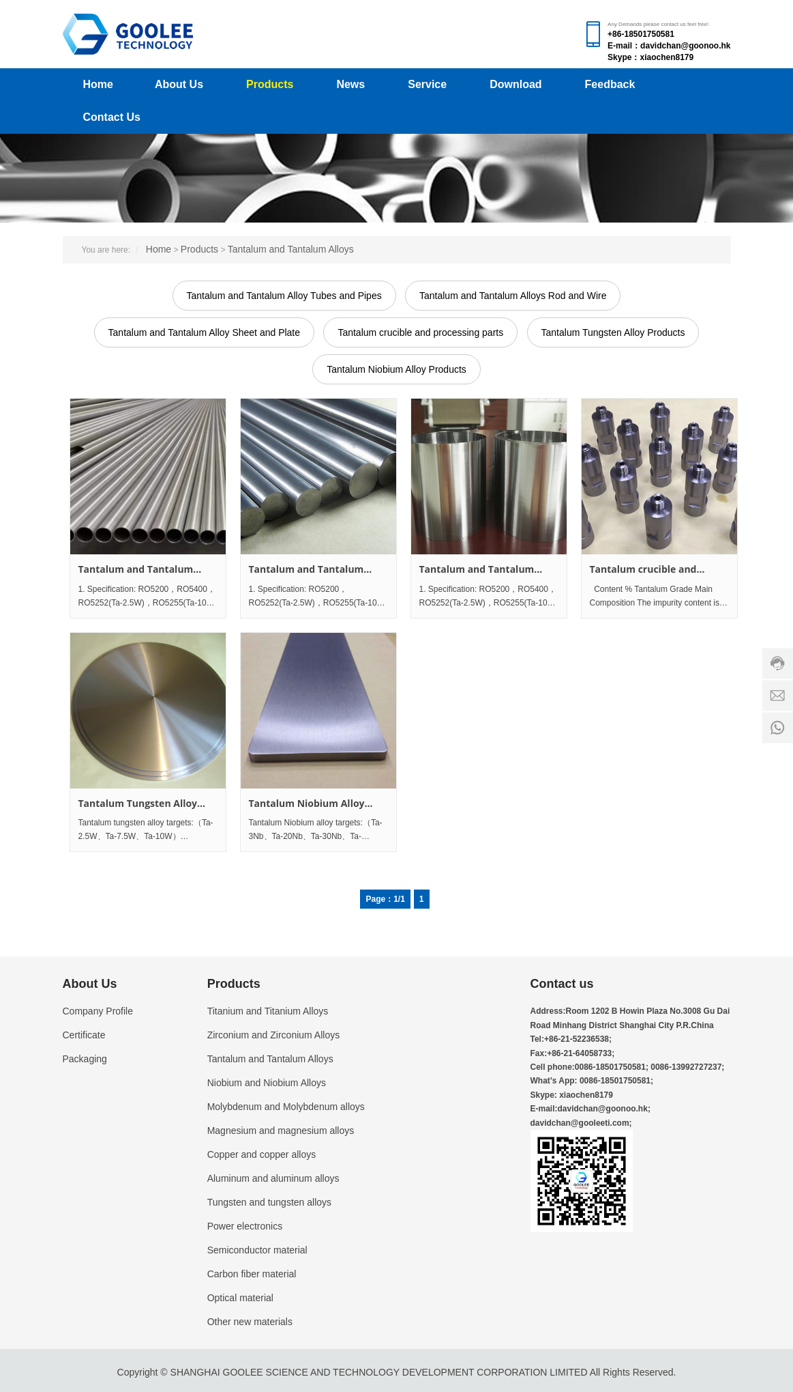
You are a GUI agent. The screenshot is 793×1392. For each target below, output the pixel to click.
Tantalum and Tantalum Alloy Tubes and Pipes (284, 295)
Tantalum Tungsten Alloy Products (613, 332)
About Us (179, 84)
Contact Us (111, 117)
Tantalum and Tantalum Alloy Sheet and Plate (204, 332)
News (350, 84)
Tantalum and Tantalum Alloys (291, 249)
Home (98, 84)
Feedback (610, 84)
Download (515, 84)
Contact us (562, 984)
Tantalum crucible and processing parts (420, 332)
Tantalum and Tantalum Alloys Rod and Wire (512, 295)
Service (427, 84)
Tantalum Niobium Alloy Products (396, 369)
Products (269, 84)
